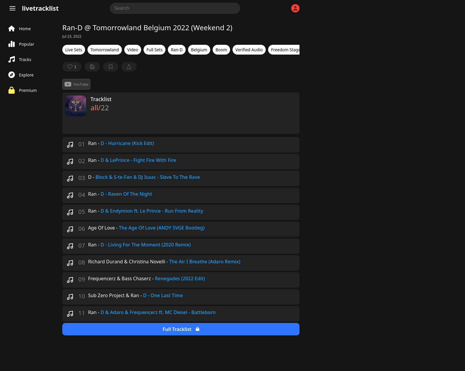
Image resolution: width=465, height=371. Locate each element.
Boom (221, 49)
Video (132, 49)
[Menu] (12, 8)
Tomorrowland (104, 49)
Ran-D (177, 49)
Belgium (199, 49)
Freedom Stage (285, 49)
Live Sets (73, 49)
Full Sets (154, 49)
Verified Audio (249, 49)
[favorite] (72, 66)
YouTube (76, 84)
